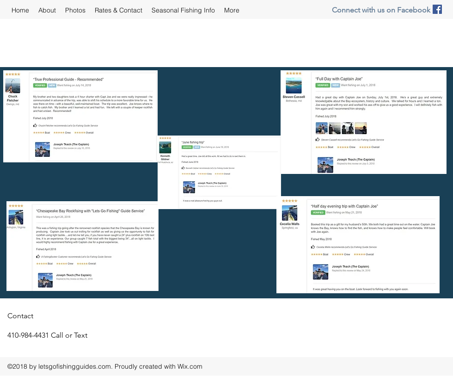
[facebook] (437, 9)
